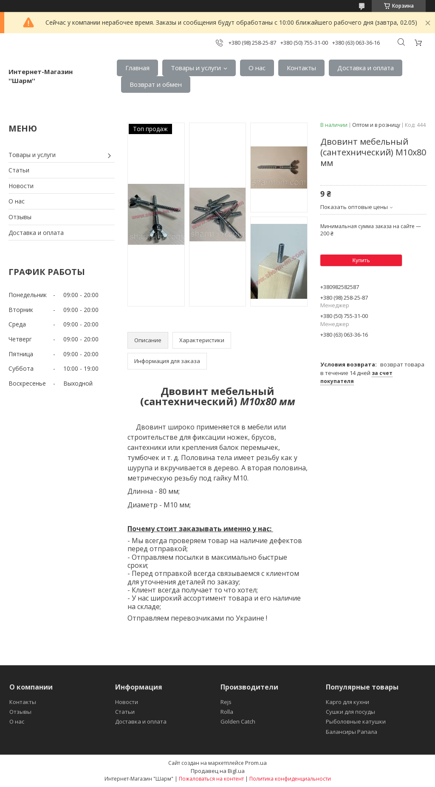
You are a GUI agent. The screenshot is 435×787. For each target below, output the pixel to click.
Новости (21, 186)
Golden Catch (237, 721)
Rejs (226, 702)
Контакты (301, 67)
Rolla (226, 711)
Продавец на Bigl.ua (218, 771)
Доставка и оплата (365, 67)
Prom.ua (256, 763)
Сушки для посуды (350, 711)
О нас (257, 67)
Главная (137, 67)
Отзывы (19, 217)
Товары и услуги (196, 67)
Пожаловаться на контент (211, 778)
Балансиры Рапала (351, 731)
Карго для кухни (347, 702)
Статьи (18, 170)
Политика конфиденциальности (290, 778)
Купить (361, 260)
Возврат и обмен (156, 84)
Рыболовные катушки (356, 721)
